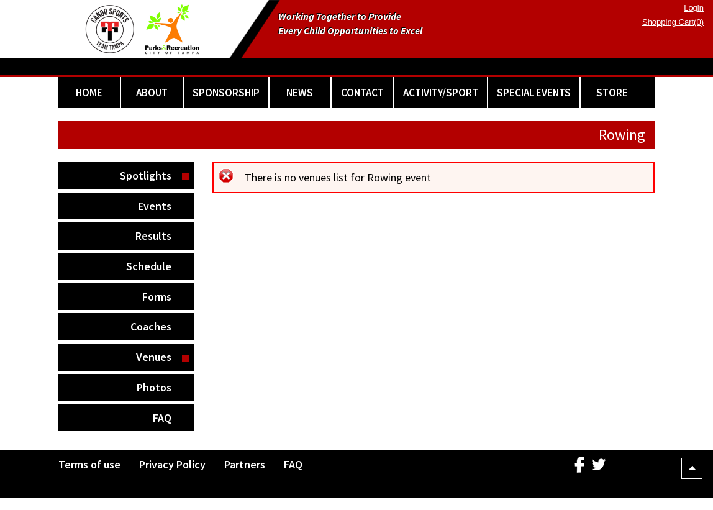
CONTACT (362, 92)
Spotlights (145, 175)
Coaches (150, 326)
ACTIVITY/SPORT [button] (440, 92)
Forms (156, 296)
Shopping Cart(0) (673, 22)
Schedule (148, 266)
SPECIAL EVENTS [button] (534, 92)
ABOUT (152, 92)
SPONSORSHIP (226, 92)
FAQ (162, 418)
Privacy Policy (172, 464)
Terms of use (89, 464)
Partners (244, 464)
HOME (89, 92)
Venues (153, 357)
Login (694, 7)
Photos (154, 387)
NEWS (299, 92)
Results (153, 236)
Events (154, 206)
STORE (612, 92)
